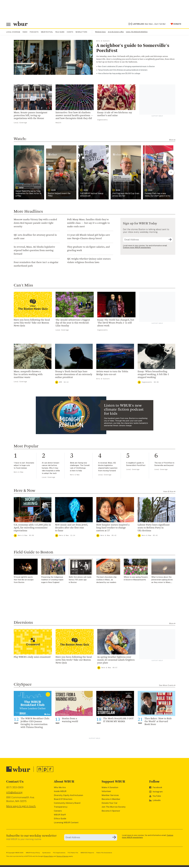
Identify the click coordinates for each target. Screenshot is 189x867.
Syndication (46, 852)
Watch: (20, 139)
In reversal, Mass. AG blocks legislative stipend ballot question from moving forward (34, 250)
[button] (29, 172)
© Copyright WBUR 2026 (14, 852)
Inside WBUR (60, 791)
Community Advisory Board (67, 803)
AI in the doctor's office (116, 32)
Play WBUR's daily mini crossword (32, 657)
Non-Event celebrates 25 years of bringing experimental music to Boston (126, 66)
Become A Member (111, 799)
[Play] (56, 382)
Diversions (23, 623)
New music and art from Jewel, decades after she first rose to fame (71, 528)
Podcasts (34, 32)
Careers (58, 811)
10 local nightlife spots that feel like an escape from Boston (24, 579)
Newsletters (81, 32)
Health (58, 123)
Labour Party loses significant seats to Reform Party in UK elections (154, 528)
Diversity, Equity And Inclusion (68, 795)
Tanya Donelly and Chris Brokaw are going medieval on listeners (122, 70)
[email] (148, 239)
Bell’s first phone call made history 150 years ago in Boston (80, 579)
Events (70, 32)
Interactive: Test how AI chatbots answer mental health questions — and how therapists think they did (74, 115)
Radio (25, 32)
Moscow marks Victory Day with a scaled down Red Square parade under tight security (35, 223)
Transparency (60, 807)
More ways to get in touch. (21, 806)
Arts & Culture (102, 41)
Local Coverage (13, 32)
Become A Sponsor (111, 811)
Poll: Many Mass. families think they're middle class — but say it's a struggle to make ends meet (88, 223)
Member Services (110, 795)
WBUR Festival (47, 32)
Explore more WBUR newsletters (137, 247)
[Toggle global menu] (8, 24)
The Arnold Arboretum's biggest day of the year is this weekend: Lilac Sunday (73, 323)
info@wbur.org (14, 792)
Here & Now (18, 472)
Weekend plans (100, 32)
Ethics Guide (60, 818)
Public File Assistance (104, 852)
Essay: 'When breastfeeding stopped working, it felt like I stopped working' (153, 374)
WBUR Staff (60, 814)
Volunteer (106, 791)
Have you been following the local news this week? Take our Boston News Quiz (32, 323)
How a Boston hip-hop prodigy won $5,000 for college (119, 73)
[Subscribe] (170, 239)
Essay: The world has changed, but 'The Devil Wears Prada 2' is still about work (115, 323)
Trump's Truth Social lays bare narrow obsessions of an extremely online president (73, 374)
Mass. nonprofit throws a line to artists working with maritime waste (28, 374)
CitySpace (23, 684)
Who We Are (60, 787)
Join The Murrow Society (113, 807)
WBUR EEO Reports (87, 852)
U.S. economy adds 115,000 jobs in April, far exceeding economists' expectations (32, 528)
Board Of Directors (63, 799)
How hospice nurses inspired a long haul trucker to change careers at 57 (112, 528)
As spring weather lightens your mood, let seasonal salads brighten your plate (116, 660)
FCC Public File (73, 852)
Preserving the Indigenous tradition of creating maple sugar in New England (52, 579)
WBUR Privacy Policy (33, 852)
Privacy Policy (48, 856)
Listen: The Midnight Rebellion (137, 32)
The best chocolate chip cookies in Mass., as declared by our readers (106, 579)
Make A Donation (110, 787)
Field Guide (59, 32)
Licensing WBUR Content (66, 822)
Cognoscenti (102, 120)
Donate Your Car (110, 803)
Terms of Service (62, 856)
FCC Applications (59, 852)
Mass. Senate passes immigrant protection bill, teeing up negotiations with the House (30, 115)
